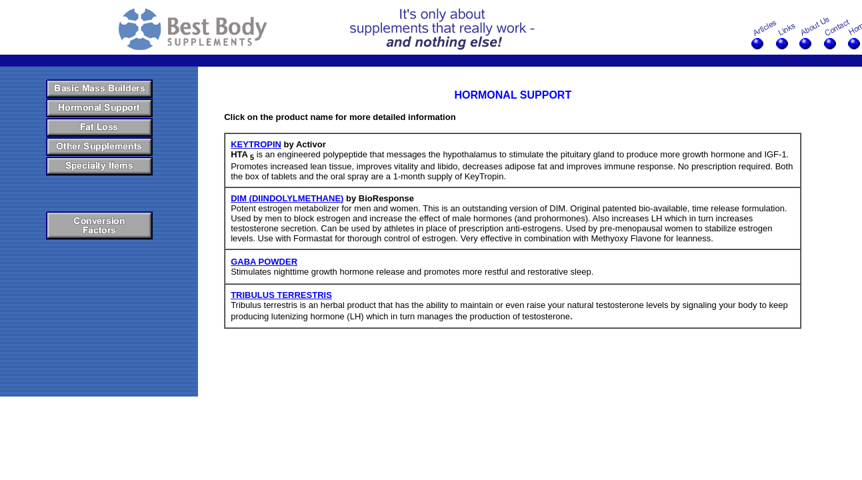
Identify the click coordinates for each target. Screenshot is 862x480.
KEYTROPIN (256, 144)
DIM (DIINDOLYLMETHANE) (287, 198)
